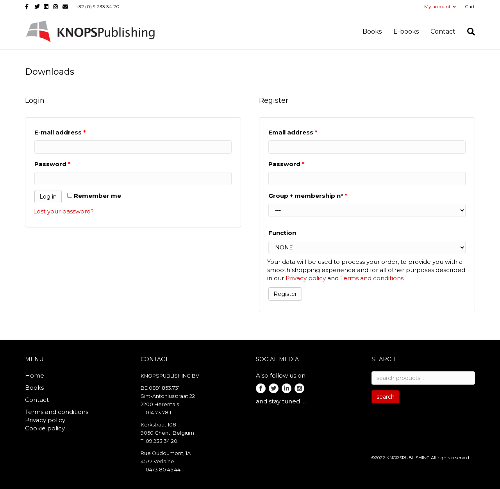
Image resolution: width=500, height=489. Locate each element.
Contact (442, 31)
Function (282, 232)
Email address (293, 132)
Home (34, 375)
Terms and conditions (372, 278)
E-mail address (60, 132)
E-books (406, 31)
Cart (470, 6)
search (386, 396)
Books (372, 31)
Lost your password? (63, 211)
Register (285, 293)
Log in (48, 196)
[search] (468, 32)
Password (52, 164)
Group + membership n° (307, 195)
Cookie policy (45, 428)
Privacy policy (306, 278)
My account (437, 6)
